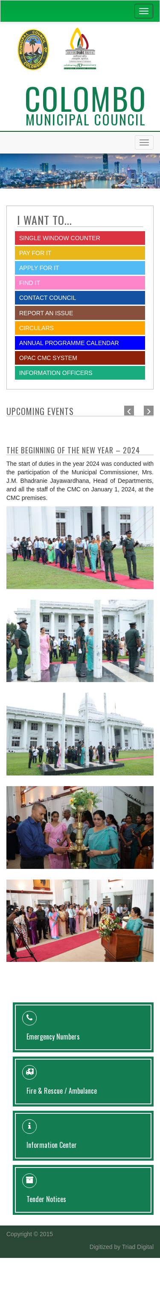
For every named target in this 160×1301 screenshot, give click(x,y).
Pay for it (35, 253)
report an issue (46, 313)
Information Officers (56, 372)
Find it (29, 282)
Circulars (36, 328)
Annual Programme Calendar (69, 343)
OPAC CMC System (48, 357)
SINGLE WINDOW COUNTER (59, 238)
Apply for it (39, 267)
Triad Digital (138, 1246)
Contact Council (47, 297)
